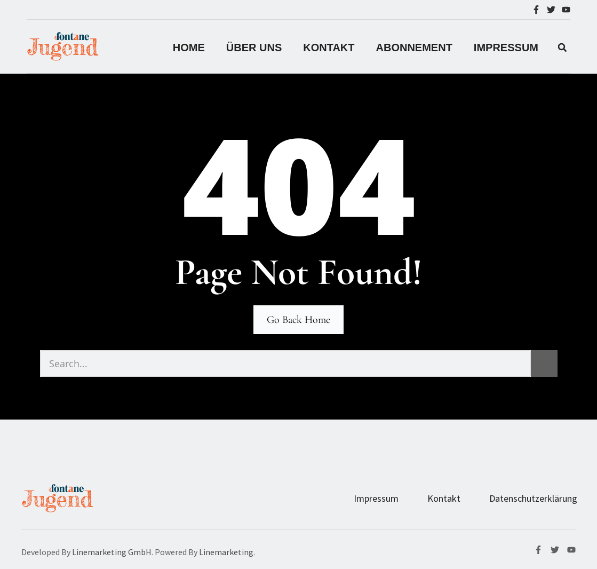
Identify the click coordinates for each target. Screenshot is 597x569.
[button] (562, 47)
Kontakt (328, 47)
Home (189, 47)
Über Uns (254, 47)
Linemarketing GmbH (112, 552)
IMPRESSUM (506, 47)
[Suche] (544, 363)
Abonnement (414, 47)
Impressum (376, 498)
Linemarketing (226, 552)
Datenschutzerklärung (533, 498)
